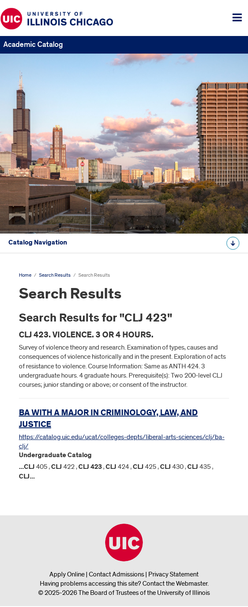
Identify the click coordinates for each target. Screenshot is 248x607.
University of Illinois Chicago (124, 542)
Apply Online (67, 574)
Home (25, 275)
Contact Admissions (116, 574)
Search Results (55, 275)
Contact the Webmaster (174, 583)
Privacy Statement (173, 574)
